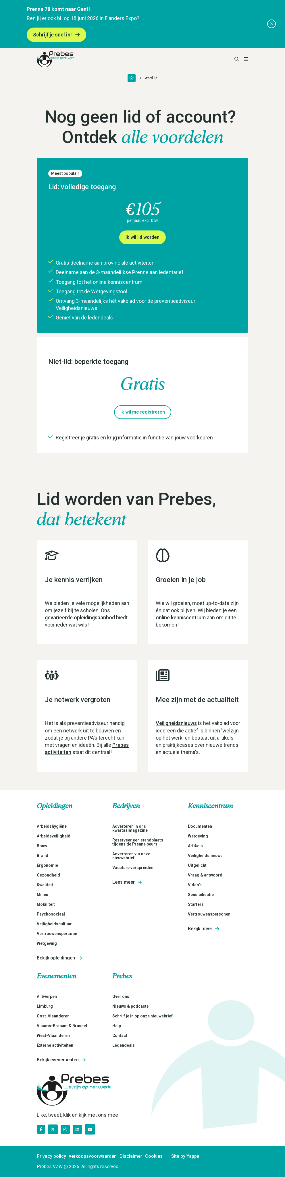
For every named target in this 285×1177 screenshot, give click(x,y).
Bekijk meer (203, 928)
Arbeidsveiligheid (53, 836)
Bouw (42, 846)
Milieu (42, 895)
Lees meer (127, 882)
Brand (42, 856)
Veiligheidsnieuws (176, 723)
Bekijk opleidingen (59, 958)
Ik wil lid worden (142, 237)
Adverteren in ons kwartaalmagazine (130, 828)
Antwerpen (47, 996)
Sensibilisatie (201, 895)
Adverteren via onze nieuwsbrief (131, 856)
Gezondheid (48, 875)
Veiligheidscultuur (54, 924)
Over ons (120, 996)
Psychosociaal (51, 914)
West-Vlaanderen (53, 1035)
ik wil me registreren (142, 412)
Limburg (45, 1006)
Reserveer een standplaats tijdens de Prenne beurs (137, 842)
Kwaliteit (45, 885)
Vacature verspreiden (132, 868)
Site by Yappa (185, 1156)
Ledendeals (123, 1045)
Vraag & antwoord (205, 875)
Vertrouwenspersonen (209, 914)
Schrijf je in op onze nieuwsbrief (142, 1016)
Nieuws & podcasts (130, 1006)
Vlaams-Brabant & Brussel (62, 1026)
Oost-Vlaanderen (53, 1016)
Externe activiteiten (55, 1045)
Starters (196, 904)
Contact (119, 1035)
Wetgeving (47, 943)
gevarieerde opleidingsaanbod (80, 617)
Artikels (195, 846)
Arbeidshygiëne (52, 826)
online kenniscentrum (181, 617)
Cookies (154, 1156)
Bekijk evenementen (61, 1060)
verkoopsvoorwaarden (93, 1156)
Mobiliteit (46, 904)
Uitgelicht (197, 865)
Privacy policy (51, 1156)
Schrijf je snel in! (56, 35)
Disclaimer (131, 1156)
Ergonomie (47, 865)
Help (116, 1026)
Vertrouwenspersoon (57, 934)
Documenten (200, 826)
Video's (195, 885)
